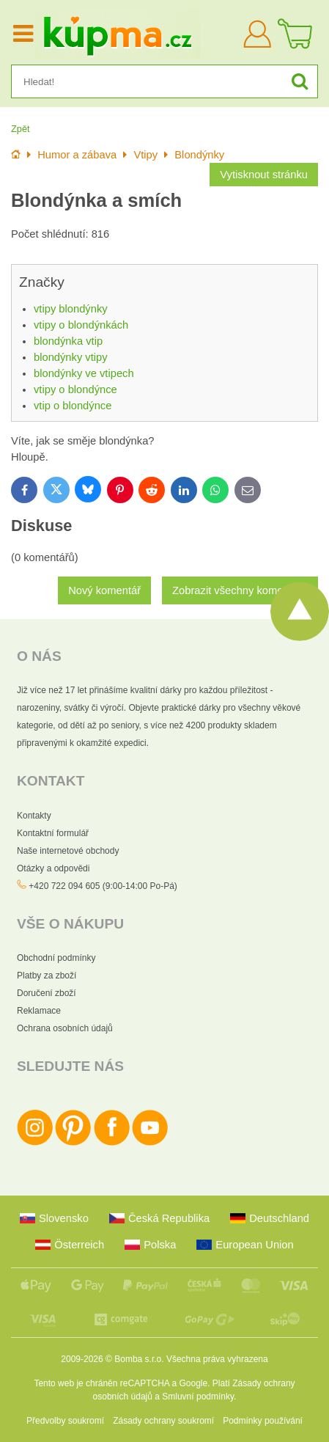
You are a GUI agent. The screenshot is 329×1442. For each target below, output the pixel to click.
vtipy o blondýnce (75, 389)
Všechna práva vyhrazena (217, 1359)
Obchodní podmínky (56, 958)
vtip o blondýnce (72, 405)
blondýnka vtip (68, 341)
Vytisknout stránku (264, 174)
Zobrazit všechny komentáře (240, 590)
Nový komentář (104, 590)
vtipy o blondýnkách (81, 325)
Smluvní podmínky (198, 1396)
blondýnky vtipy (71, 357)
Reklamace (39, 1011)
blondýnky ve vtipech (84, 373)
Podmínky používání (263, 1421)
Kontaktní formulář (53, 833)
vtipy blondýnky (71, 309)
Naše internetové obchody (68, 851)
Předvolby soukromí (65, 1421)
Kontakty (34, 815)
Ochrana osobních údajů (65, 1028)
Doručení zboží (46, 993)
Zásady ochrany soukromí (163, 1421)
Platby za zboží (46, 975)
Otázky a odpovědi (53, 868)
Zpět (20, 128)
